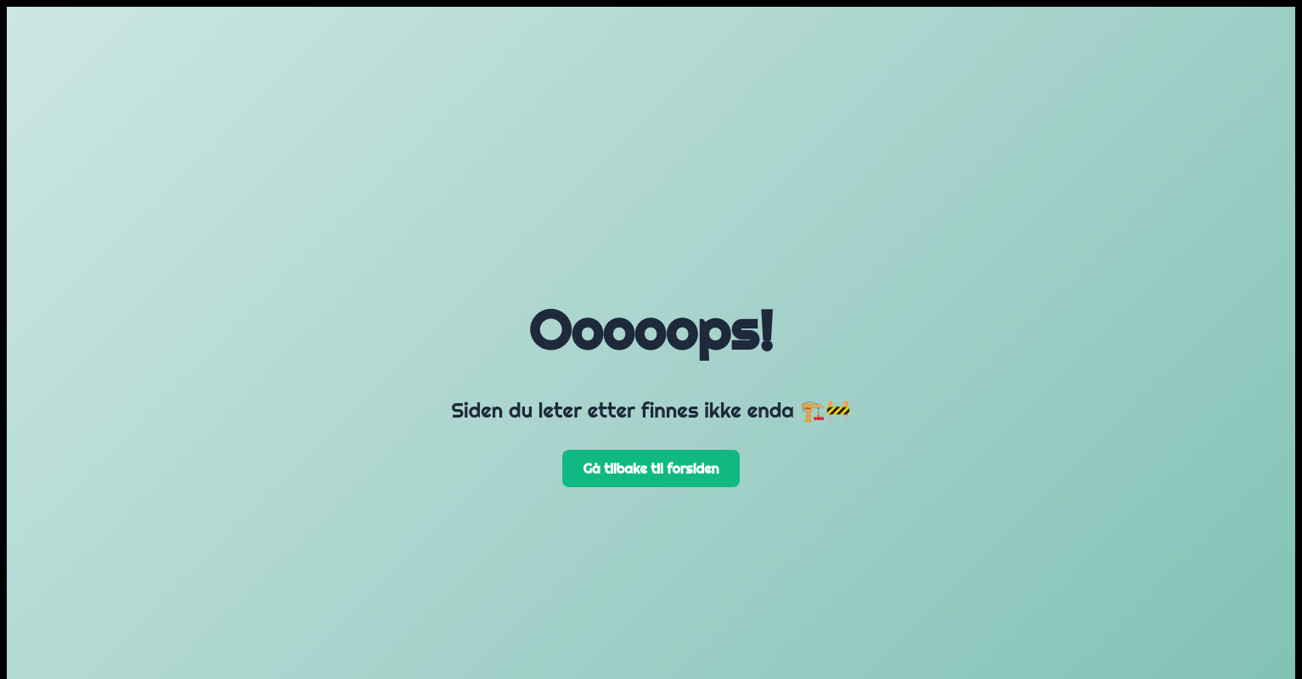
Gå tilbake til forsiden (651, 468)
